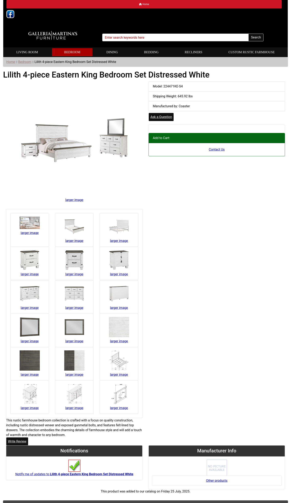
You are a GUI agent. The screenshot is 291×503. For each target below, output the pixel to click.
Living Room (27, 52)
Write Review (17, 441)
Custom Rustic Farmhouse (252, 52)
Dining (112, 52)
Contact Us (217, 149)
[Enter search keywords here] (175, 37)
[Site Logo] (52, 35)
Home (144, 4)
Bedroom (72, 52)
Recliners (193, 52)
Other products (217, 481)
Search (256, 37)
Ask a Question (161, 117)
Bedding (151, 52)
